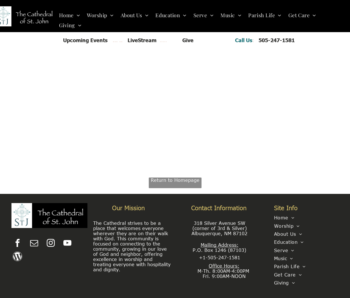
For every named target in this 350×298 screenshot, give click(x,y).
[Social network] (17, 257)
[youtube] (67, 243)
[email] (34, 243)
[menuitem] (70, 15)
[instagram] (51, 243)
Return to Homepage (175, 180)
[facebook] (17, 243)
